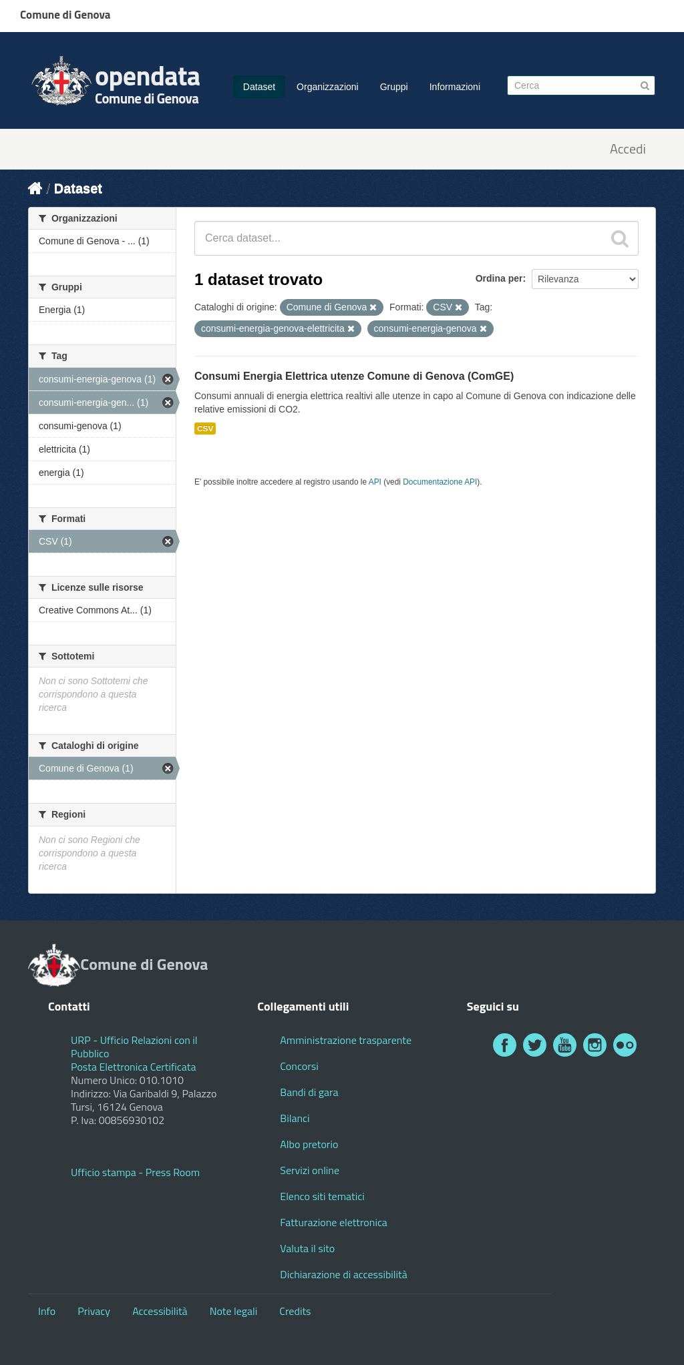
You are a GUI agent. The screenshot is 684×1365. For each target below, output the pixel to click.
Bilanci (294, 1118)
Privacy (93, 1311)
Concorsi (299, 1066)
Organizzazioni (328, 86)
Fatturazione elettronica (333, 1222)
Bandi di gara (309, 1092)
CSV (205, 428)
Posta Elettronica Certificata (133, 1067)
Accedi (628, 149)
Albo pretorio (309, 1144)
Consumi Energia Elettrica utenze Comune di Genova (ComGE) (354, 376)
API (375, 482)
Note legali (234, 1311)
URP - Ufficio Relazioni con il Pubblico (134, 1046)
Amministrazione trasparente (345, 1040)
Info (46, 1311)
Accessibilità (159, 1311)
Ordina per (499, 278)
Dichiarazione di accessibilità (343, 1274)
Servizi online (309, 1170)
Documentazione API (440, 482)
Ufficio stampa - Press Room (135, 1172)
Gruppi (394, 86)
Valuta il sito (307, 1248)
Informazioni (455, 86)
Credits (295, 1311)
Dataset (259, 86)
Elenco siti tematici (322, 1196)
